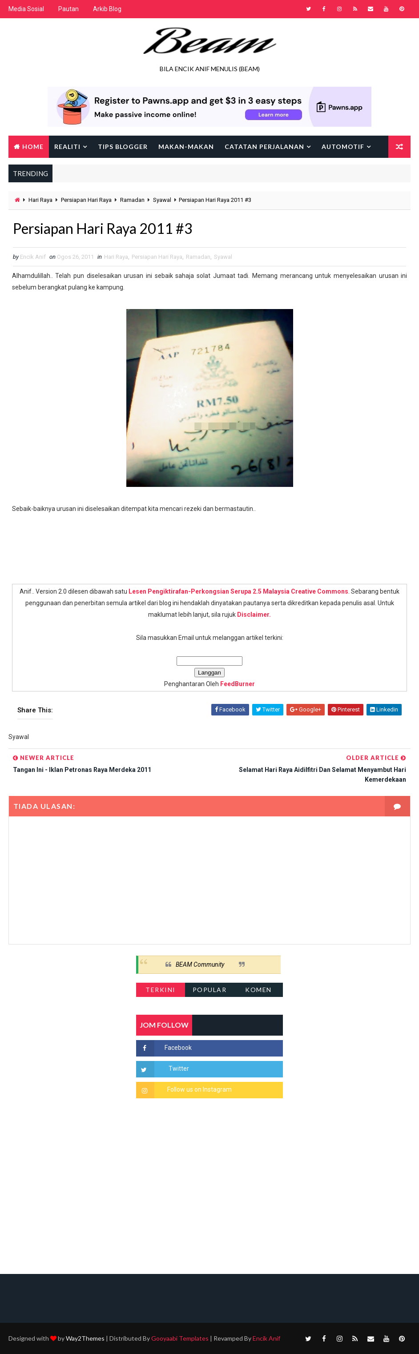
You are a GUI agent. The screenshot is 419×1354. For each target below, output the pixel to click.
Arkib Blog (107, 8)
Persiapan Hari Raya (86, 200)
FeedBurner (237, 683)
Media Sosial (26, 8)
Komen (258, 989)
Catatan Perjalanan (264, 146)
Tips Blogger (123, 146)
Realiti (67, 146)
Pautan (68, 8)
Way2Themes (85, 1338)
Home (33, 146)
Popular (210, 989)
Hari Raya (40, 200)
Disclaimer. (254, 614)
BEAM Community (200, 964)
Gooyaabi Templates (180, 1338)
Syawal (162, 200)
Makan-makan (186, 146)
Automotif (343, 146)
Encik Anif (266, 1338)
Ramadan (132, 200)
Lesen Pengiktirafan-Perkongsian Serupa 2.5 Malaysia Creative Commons (238, 591)
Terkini (160, 989)
